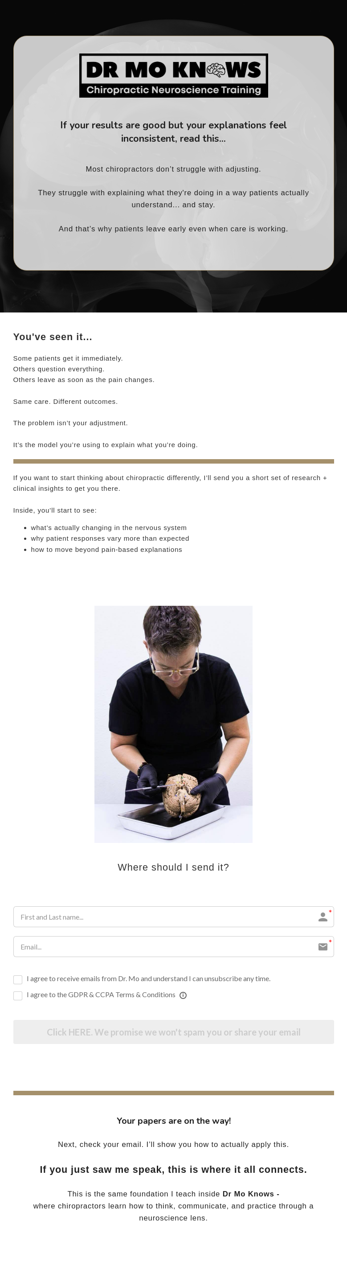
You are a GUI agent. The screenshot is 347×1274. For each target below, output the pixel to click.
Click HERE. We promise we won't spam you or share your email (174, 1032)
